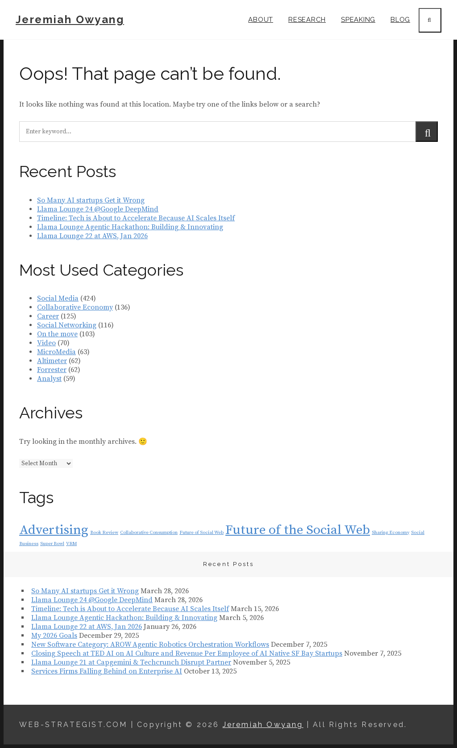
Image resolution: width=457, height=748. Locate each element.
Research (307, 20)
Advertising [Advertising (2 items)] (53, 530)
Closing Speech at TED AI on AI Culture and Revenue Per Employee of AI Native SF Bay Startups (186, 653)
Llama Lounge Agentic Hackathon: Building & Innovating (130, 227)
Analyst (49, 378)
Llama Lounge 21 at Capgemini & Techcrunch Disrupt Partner (131, 662)
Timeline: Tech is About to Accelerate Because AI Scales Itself (136, 218)
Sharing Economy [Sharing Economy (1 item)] (390, 532)
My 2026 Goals (54, 635)
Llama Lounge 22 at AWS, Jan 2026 (92, 235)
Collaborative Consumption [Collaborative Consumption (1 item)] (149, 532)
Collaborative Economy (75, 307)
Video (46, 343)
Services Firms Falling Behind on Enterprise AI (106, 671)
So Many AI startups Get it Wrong (91, 200)
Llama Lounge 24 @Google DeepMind (97, 209)
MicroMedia (56, 351)
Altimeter (52, 360)
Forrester (51, 369)
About (260, 20)
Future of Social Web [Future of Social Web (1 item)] (201, 532)
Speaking (358, 20)
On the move (57, 334)
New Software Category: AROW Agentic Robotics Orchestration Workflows (150, 644)
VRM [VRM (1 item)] (71, 544)
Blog (400, 20)
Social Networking (66, 325)
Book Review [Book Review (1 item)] (104, 532)
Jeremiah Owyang (70, 19)
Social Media (58, 298)
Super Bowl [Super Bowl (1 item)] (52, 544)
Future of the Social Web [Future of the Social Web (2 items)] (297, 530)
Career (48, 316)
